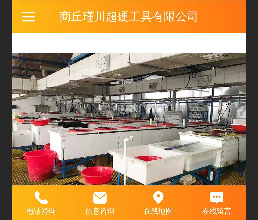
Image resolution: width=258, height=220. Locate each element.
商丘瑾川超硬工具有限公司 (129, 16)
